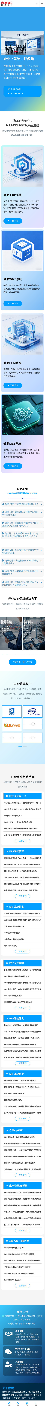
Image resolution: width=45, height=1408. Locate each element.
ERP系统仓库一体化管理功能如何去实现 (19, 979)
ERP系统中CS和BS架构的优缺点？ (17, 818)
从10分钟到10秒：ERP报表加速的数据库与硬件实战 (23, 955)
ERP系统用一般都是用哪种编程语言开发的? (20, 886)
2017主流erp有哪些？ (12, 775)
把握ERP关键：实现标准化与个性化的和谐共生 (21, 929)
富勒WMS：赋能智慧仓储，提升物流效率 (19, 1005)
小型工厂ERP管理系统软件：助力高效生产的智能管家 (24, 1054)
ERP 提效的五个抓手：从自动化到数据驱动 (20, 713)
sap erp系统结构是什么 (13, 838)
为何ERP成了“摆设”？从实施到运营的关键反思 (21, 719)
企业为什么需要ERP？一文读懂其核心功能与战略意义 (24, 677)
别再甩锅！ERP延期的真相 (14, 935)
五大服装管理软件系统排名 (14, 768)
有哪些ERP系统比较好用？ (14, 781)
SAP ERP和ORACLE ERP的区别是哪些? (19, 1115)
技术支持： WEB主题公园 (28, 1393)
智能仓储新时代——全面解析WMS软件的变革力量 (23, 992)
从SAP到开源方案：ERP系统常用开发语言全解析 (22, 893)
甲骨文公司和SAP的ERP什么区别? (17, 1109)
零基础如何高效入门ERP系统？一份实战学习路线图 (23, 700)
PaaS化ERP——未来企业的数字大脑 (18, 664)
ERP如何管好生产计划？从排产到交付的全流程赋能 (23, 1034)
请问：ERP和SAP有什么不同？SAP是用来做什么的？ (24, 1102)
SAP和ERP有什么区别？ (13, 1122)
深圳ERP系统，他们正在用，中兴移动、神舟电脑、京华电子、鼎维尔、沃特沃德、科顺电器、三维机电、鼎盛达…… (22, 535)
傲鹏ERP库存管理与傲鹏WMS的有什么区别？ (21, 670)
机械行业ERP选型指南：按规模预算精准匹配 (21, 867)
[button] (16, 51)
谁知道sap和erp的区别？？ (14, 1090)
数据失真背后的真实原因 (13, 942)
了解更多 (33, 335)
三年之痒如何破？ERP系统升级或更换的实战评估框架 (24, 948)
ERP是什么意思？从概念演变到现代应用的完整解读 (23, 831)
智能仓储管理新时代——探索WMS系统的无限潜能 (23, 998)
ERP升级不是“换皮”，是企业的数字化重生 (20, 923)
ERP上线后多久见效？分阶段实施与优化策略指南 (22, 726)
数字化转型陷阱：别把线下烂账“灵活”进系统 (21, 732)
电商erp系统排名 (10, 788)
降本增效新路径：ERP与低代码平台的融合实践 (21, 880)
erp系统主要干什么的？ (13, 658)
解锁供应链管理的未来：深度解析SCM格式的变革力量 (24, 1041)
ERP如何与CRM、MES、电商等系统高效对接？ (22, 707)
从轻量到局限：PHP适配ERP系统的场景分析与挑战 (23, 899)
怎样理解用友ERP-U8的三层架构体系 (18, 844)
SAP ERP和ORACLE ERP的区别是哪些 (19, 1096)
